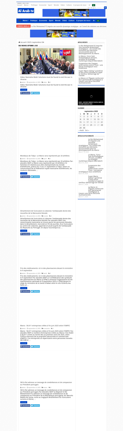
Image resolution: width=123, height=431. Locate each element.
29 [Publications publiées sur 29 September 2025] (80, 128)
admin (24, 82)
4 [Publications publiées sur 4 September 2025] (91, 116)
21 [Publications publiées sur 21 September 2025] (102, 122)
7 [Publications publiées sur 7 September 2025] (101, 116)
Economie (42, 5)
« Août (81, 130)
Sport (50, 5)
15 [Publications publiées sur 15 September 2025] (80, 122)
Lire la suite (23, 90)
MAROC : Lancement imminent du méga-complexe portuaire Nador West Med (91, 103)
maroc (45, 332)
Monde (56, 5)
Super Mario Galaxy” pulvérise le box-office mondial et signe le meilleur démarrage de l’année (91, 73)
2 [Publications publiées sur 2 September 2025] (84, 116)
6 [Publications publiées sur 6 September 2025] (98, 116)
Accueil (19, 5)
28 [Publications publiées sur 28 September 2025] (102, 125)
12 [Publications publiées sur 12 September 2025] (95, 119)
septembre (36, 42)
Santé (45, 218)
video (45, 82)
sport (45, 103)
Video (63, 5)
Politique (34, 5)
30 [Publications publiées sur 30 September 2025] (84, 128)
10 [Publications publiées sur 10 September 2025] (88, 119)
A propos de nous (79, 5)
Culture (69, 5)
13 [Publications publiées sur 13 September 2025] (98, 119)
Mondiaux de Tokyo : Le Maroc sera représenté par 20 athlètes (45, 100)
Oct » (87, 130)
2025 (29, 42)
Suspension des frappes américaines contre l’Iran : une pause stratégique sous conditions (91, 65)
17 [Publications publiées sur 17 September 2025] (88, 122)
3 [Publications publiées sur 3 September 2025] (87, 116)
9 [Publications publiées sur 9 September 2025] (84, 119)
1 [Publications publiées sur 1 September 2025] (80, 116)
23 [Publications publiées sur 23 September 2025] (84, 125)
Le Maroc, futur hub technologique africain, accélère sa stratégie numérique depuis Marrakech (90, 58)
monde (45, 160)
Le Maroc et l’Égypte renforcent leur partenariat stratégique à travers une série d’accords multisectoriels (91, 80)
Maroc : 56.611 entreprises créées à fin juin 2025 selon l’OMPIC (45, 270)
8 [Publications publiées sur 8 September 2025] (80, 119)
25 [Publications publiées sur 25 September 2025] (91, 125)
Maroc (26, 5)
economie (46, 273)
